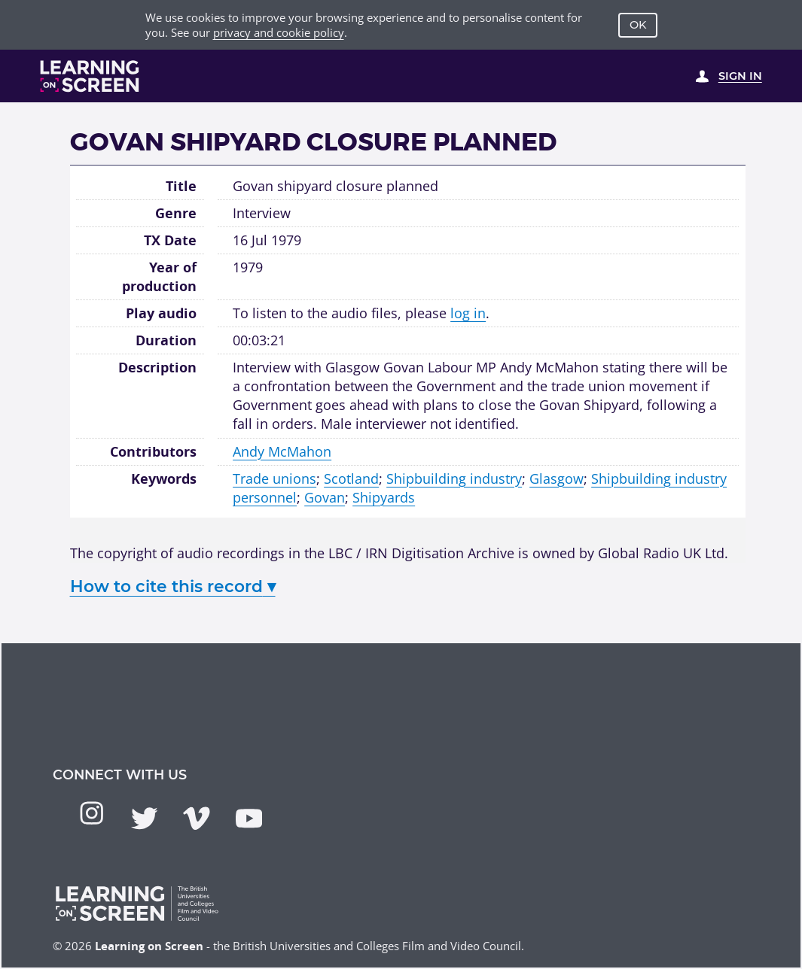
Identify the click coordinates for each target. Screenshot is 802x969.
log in (468, 313)
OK (638, 25)
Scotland (351, 478)
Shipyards (383, 497)
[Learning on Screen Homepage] (90, 76)
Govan (324, 497)
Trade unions (274, 478)
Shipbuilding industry (454, 478)
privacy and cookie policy (278, 32)
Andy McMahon (282, 451)
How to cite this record (173, 586)
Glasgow (556, 478)
